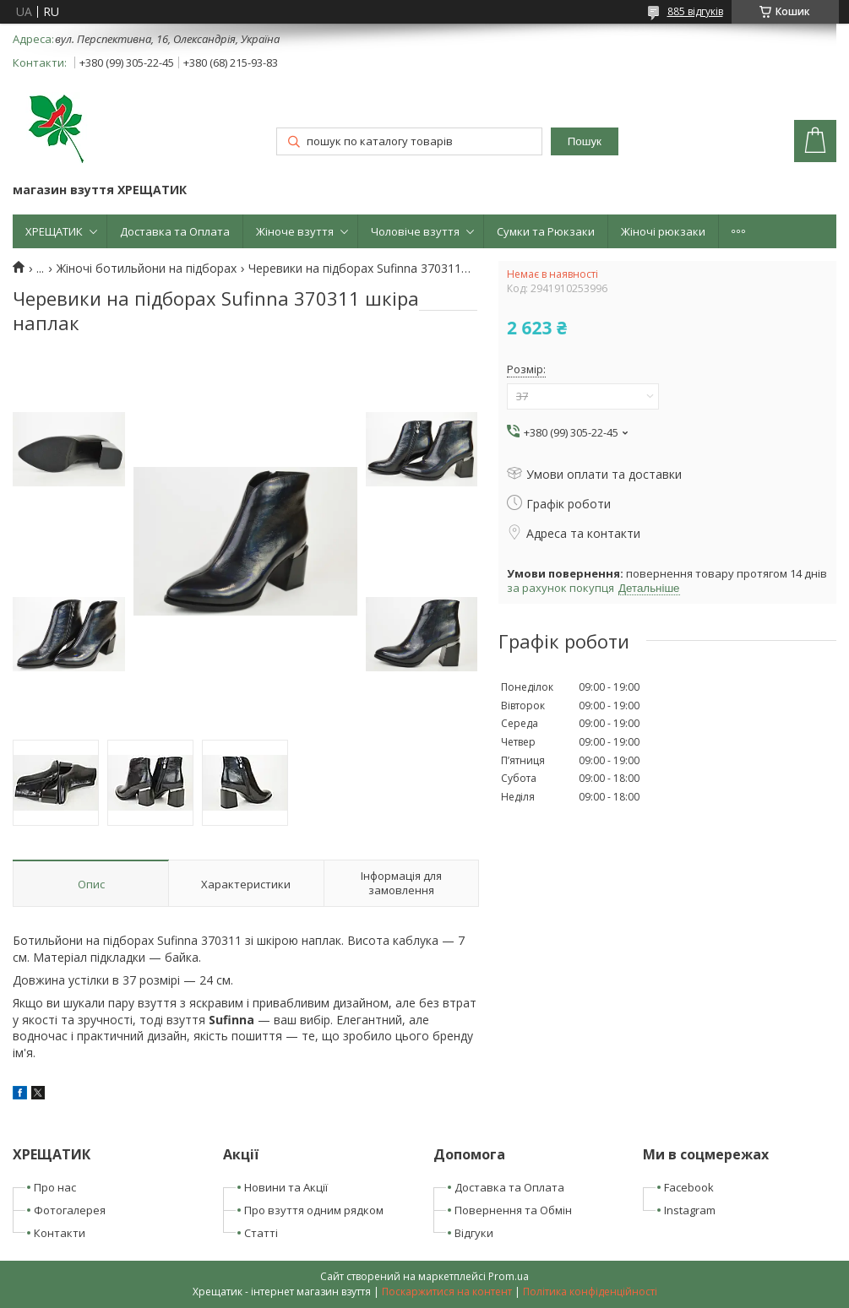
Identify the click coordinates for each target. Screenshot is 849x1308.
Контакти (59, 1232)
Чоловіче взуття (415, 231)
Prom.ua (508, 1276)
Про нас (55, 1187)
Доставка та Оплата (175, 231)
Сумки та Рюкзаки (546, 231)
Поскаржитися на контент (447, 1291)
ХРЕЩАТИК (54, 231)
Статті (261, 1232)
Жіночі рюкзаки (663, 231)
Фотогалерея (70, 1210)
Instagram (690, 1210)
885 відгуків (695, 11)
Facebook (689, 1187)
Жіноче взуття (295, 231)
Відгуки (473, 1232)
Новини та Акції (286, 1187)
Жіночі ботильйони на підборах (147, 268)
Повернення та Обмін (513, 1210)
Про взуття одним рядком (314, 1210)
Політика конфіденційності (590, 1291)
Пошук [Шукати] (584, 141)
